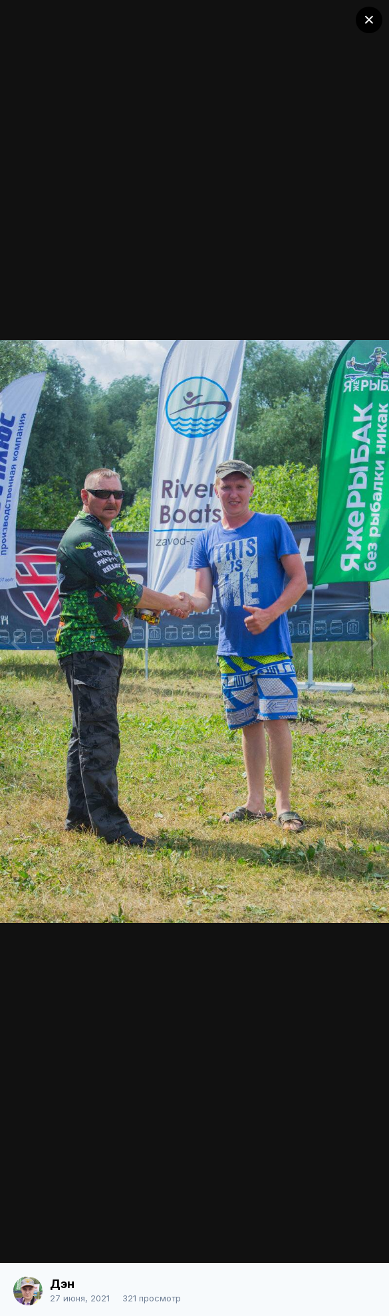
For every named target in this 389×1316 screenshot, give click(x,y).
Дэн (62, 1284)
